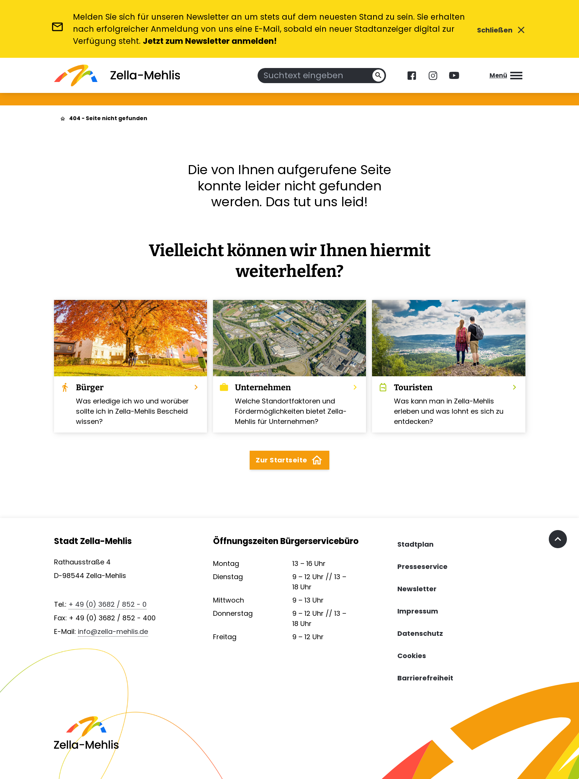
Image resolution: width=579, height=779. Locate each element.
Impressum (417, 611)
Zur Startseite (289, 460)
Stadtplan (415, 544)
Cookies (411, 655)
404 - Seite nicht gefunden (108, 118)
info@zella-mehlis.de (113, 631)
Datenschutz (420, 633)
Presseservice (422, 566)
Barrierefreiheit (425, 678)
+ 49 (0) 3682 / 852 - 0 (107, 604)
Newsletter (417, 589)
